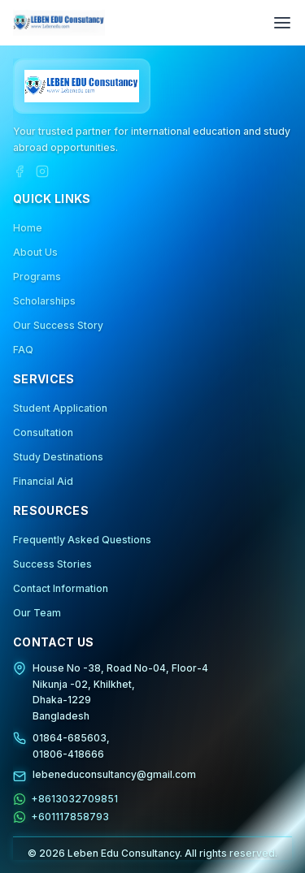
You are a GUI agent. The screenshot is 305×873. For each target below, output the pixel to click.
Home (27, 228)
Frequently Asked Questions (82, 540)
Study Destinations (58, 457)
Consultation (43, 432)
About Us (35, 252)
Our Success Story (58, 325)
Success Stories (52, 564)
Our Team (37, 613)
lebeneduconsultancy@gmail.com (114, 774)
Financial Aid (43, 481)
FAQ (23, 350)
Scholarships (44, 301)
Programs (37, 276)
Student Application (60, 408)
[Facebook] (19, 171)
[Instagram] (42, 171)
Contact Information (60, 588)
